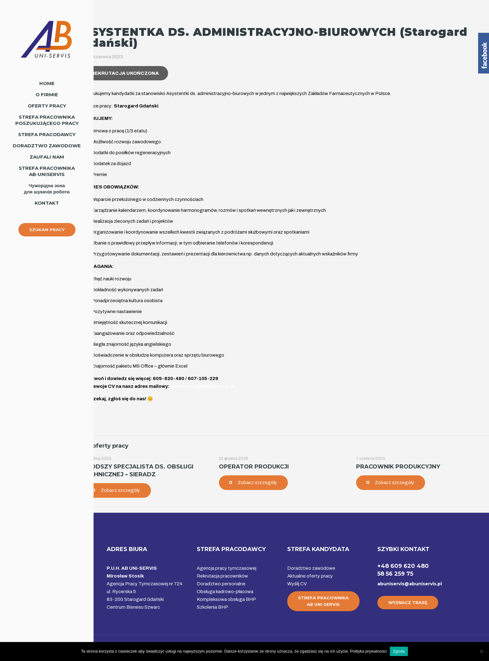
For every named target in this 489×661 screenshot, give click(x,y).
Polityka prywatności (368, 651)
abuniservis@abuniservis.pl (409, 584)
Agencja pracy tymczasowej (226, 568)
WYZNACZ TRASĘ (407, 602)
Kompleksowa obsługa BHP (226, 599)
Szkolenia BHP (212, 607)
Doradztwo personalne (221, 583)
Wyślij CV (297, 583)
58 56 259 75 (395, 573)
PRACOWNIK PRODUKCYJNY (398, 466)
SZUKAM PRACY (47, 229)
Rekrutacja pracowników (222, 575)
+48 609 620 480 (403, 566)
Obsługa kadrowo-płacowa (225, 591)
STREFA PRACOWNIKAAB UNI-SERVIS (323, 601)
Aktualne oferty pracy (310, 575)
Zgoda (399, 651)
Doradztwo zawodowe (311, 568)
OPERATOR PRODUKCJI (254, 466)
